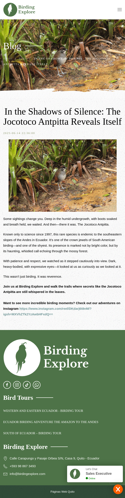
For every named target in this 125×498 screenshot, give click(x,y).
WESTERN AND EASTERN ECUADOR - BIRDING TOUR (43, 410)
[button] (119, 9)
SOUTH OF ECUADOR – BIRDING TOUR (32, 433)
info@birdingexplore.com (27, 474)
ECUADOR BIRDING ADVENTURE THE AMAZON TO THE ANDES (50, 422)
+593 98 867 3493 (23, 466)
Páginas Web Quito (63, 491)
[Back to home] (19, 9)
